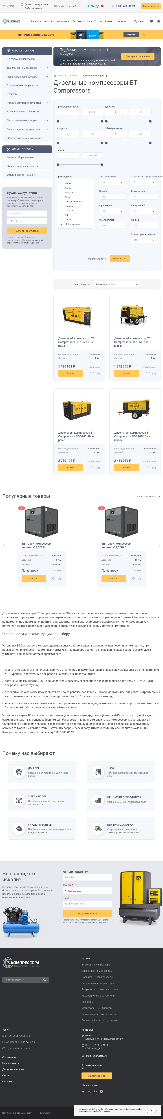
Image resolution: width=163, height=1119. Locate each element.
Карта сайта (45, 1113)
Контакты (110, 21)
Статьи (98, 21)
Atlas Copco (70, 192)
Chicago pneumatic (74, 201)
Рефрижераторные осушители (28, 102)
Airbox (68, 183)
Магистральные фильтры (28, 120)
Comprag (69, 206)
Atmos (68, 197)
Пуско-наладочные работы (22, 166)
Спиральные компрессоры (22, 85)
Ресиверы (13, 94)
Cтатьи (6, 1075)
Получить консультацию (27, 231)
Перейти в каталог (148, 496)
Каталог (35, 21)
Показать (119, 258)
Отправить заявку (87, 913)
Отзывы (122, 21)
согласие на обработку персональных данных (84, 922)
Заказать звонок (150, 6)
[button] (3, 546)
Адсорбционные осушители (23, 111)
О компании (63, 21)
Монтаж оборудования (20, 157)
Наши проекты (11, 1063)
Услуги (48, 21)
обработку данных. (102, 1111)
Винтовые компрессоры (28, 58)
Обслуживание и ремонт (21, 174)
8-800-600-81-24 (125, 6)
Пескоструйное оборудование (28, 138)
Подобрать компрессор (138, 56)
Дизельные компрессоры (28, 67)
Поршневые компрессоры (28, 76)
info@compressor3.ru (68, 6)
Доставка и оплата (82, 21)
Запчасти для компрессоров (28, 129)
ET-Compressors (72, 224)
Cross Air (69, 210)
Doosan (68, 219)
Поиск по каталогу (14, 980)
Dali (66, 215)
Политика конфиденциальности (17, 1113)
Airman (68, 188)
